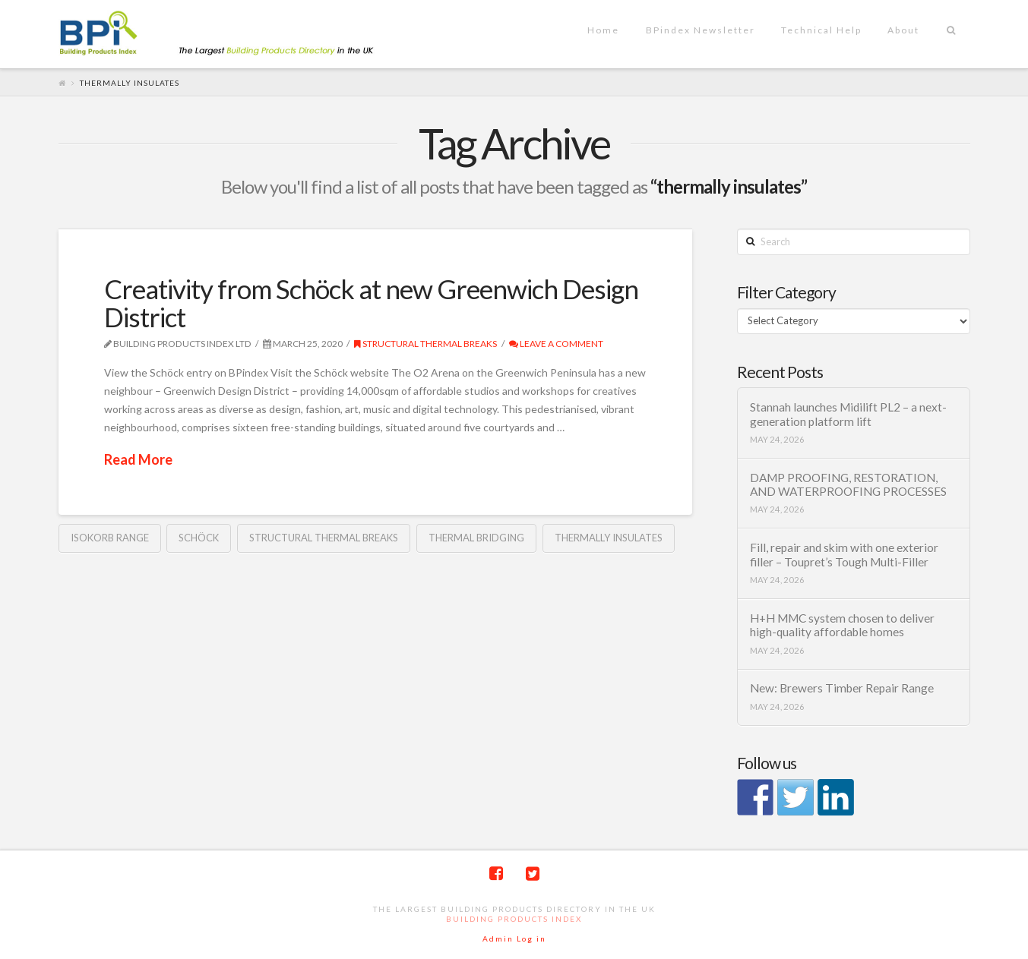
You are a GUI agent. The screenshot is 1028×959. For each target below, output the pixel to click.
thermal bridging (476, 538)
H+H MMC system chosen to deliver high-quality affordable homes (842, 625)
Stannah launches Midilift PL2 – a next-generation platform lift (848, 414)
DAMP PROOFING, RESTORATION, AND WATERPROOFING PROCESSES (848, 485)
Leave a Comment (556, 343)
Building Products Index (514, 918)
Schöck (199, 538)
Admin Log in (514, 938)
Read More (138, 459)
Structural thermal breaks (425, 343)
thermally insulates (609, 538)
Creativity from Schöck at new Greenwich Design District (371, 303)
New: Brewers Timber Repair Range (842, 688)
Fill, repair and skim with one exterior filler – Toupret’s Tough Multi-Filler (844, 555)
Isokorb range (110, 538)
